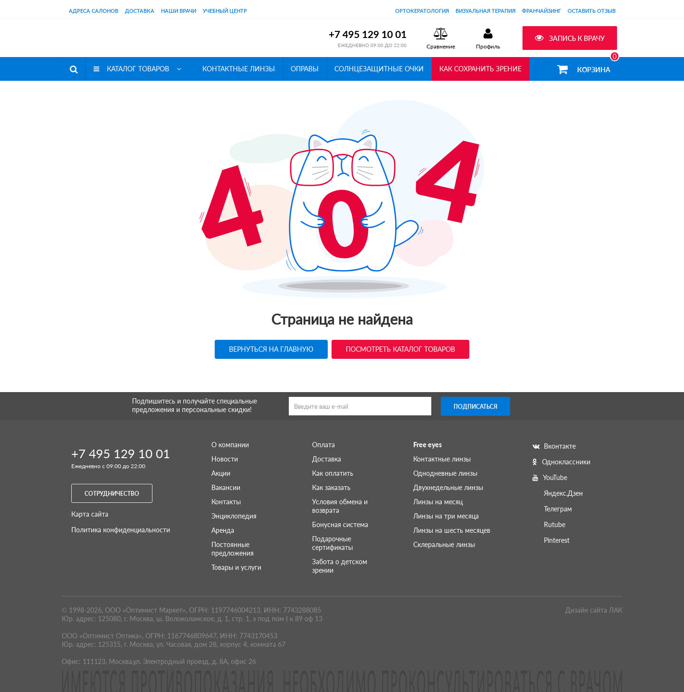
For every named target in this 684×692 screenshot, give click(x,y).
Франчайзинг (541, 11)
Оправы (305, 69)
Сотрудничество (112, 493)
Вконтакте (554, 446)
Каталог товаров (137, 69)
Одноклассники (561, 462)
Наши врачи (178, 11)
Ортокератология (422, 11)
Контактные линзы (238, 69)
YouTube (549, 477)
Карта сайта (89, 514)
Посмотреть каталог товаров (400, 349)
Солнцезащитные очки (379, 69)
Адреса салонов (93, 11)
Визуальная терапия (485, 11)
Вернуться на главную (271, 349)
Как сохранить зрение (480, 69)
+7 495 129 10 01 (368, 34)
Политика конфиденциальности (120, 530)
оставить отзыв (592, 11)
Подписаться (475, 406)
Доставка (139, 11)
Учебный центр (225, 11)
